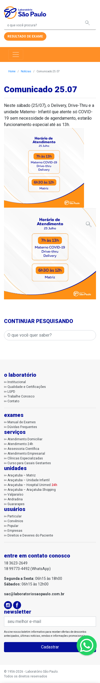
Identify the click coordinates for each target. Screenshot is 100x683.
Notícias (26, 71)
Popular (12, 526)
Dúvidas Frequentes (22, 427)
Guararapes (16, 504)
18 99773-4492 (17, 569)
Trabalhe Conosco (20, 396)
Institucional (16, 382)
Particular (14, 516)
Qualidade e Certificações (26, 387)
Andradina (15, 499)
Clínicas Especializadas (25, 458)
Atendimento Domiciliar (24, 439)
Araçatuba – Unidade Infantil (28, 480)
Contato (13, 401)
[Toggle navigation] (15, 54)
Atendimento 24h (20, 444)
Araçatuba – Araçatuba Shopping (31, 490)
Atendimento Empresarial (26, 453)
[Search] (50, 25)
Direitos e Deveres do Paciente (30, 535)
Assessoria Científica (23, 449)
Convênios (15, 521)
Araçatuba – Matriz (21, 475)
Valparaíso (15, 494)
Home (11, 71)
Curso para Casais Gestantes (29, 463)
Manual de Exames (21, 422)
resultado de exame (25, 36)
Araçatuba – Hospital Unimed (32, 485)
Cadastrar (50, 647)
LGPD (11, 391)
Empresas (14, 531)
